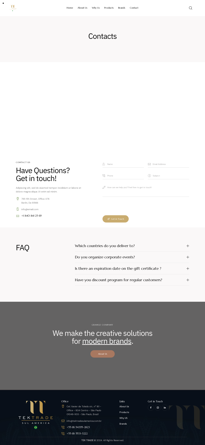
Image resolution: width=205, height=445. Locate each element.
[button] (132, 246)
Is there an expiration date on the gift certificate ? (118, 268)
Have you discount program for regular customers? (118, 280)
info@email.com (29, 209)
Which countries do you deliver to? (105, 245)
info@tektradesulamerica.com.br (84, 420)
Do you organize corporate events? (105, 257)
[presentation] (122, 211)
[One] (102, 104)
